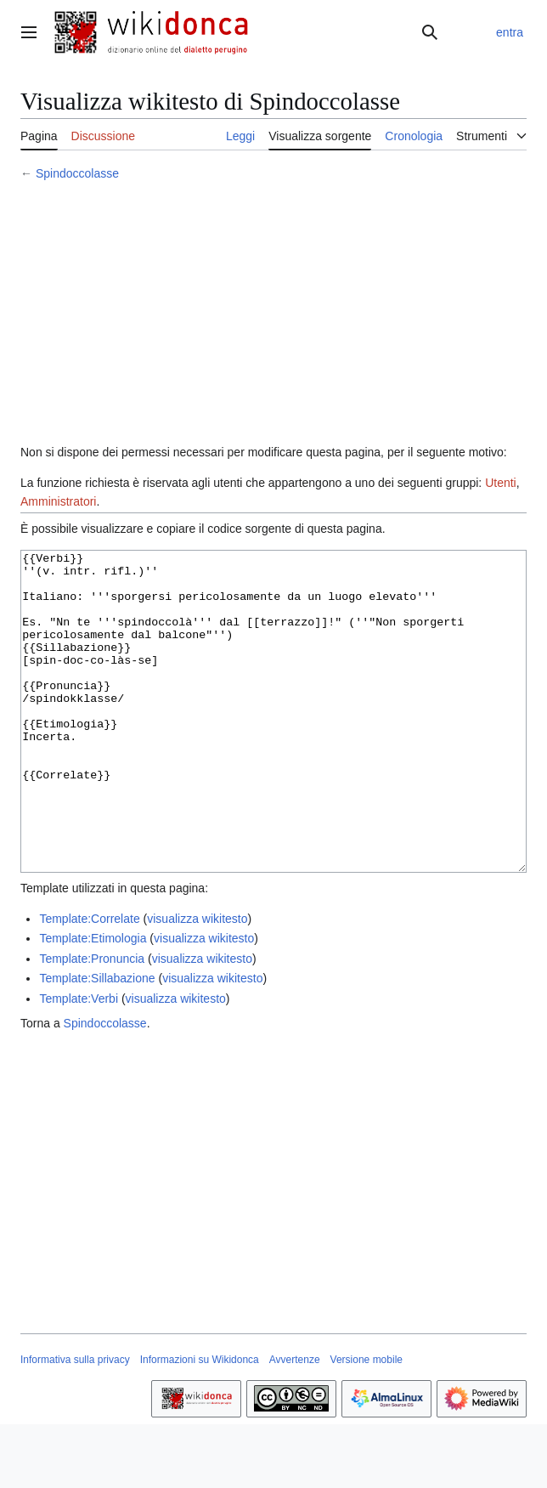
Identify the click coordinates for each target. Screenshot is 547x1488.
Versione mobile (366, 1423)
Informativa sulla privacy (75, 1423)
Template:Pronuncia (91, 1022)
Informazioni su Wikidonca (199, 1423)
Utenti (500, 482)
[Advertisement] (273, 315)
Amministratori (58, 501)
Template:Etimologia (92, 1002)
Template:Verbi (78, 1062)
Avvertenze (294, 1423)
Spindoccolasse (77, 173)
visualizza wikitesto (197, 982)
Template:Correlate (89, 982)
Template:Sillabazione (97, 1042)
